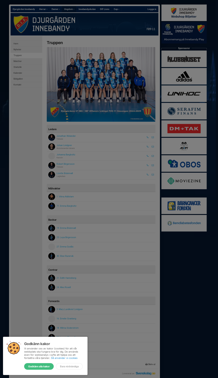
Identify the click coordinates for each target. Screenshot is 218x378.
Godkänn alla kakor (39, 366)
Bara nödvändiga (69, 366)
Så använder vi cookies (64, 357)
